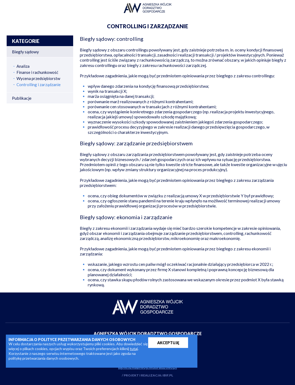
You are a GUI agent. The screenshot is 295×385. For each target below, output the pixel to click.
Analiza (23, 66)
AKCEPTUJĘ (168, 342)
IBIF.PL (168, 375)
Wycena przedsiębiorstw (38, 79)
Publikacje (21, 98)
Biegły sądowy (25, 51)
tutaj (134, 348)
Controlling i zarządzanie (38, 85)
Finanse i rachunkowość (37, 72)
